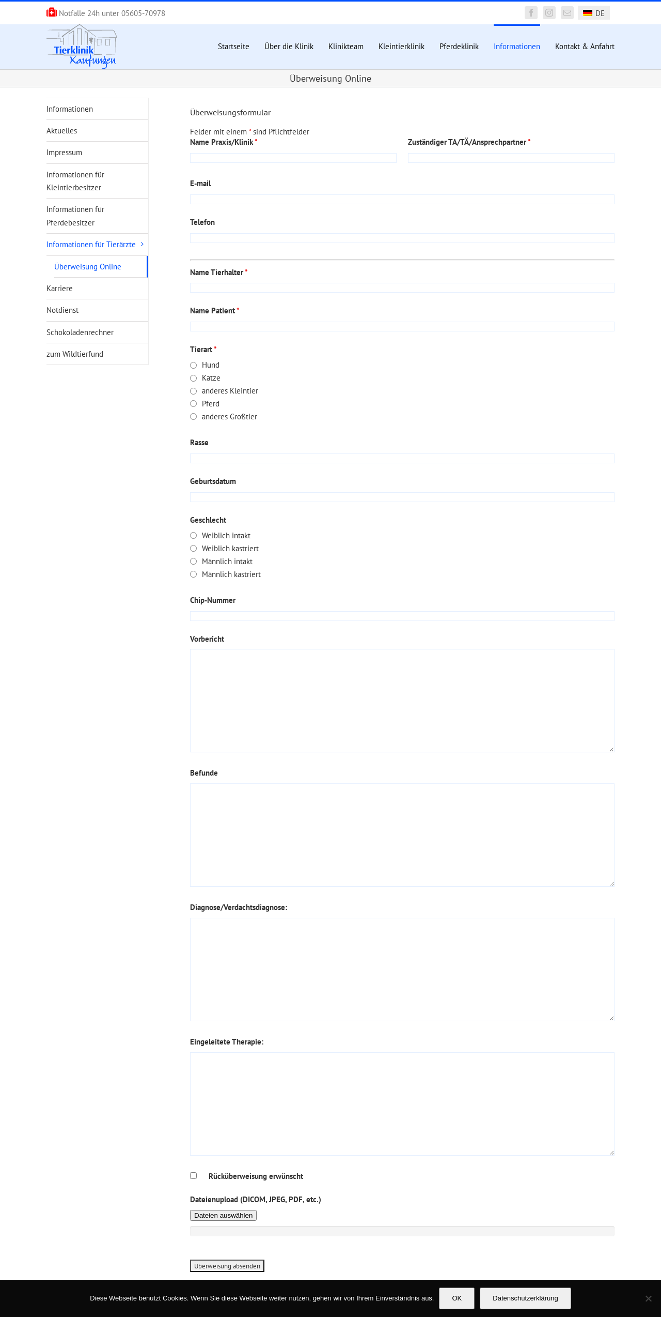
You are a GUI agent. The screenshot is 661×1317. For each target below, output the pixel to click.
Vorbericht (207, 639)
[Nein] (648, 1298)
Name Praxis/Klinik (224, 142)
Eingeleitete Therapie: (226, 1042)
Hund (210, 365)
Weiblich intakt (226, 535)
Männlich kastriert (231, 574)
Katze (211, 378)
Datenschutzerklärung (525, 1298)
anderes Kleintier (230, 391)
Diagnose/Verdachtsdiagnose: (238, 907)
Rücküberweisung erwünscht (256, 1176)
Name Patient (215, 310)
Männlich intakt (227, 561)
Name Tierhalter (219, 272)
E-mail (200, 183)
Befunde (204, 773)
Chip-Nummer (212, 600)
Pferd (210, 403)
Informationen (69, 109)
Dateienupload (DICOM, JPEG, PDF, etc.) (255, 1199)
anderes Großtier (229, 416)
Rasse (199, 442)
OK (457, 1298)
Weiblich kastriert (230, 548)
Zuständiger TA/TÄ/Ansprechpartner (469, 142)
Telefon (202, 222)
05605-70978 (143, 13)
